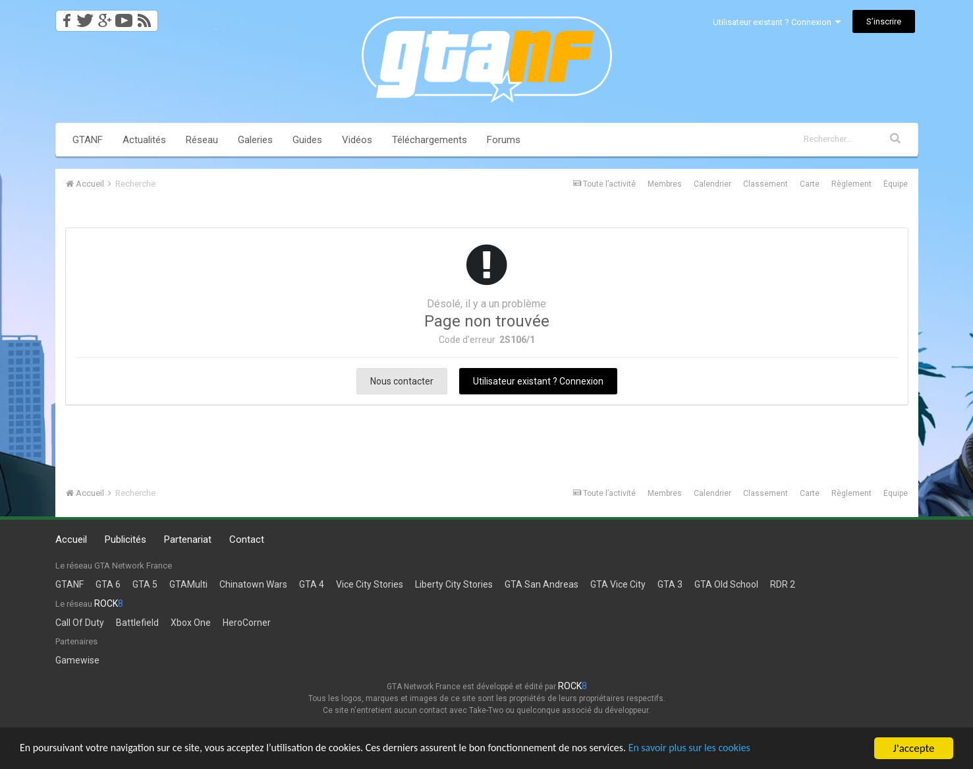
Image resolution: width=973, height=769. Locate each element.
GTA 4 (311, 584)
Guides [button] (307, 140)
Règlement (851, 184)
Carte (810, 184)
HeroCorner (247, 622)
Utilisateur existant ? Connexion (777, 22)
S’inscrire (883, 21)
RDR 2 (782, 584)
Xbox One (191, 622)
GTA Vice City (618, 584)
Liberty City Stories (454, 584)
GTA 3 (669, 584)
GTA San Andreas (541, 584)
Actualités (144, 140)
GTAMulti (188, 584)
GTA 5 (144, 584)
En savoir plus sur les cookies (735, 749)
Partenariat (187, 539)
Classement (765, 184)
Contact (246, 539)
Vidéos (357, 140)
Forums (503, 140)
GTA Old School (726, 584)
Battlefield (137, 622)
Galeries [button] (255, 140)
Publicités (125, 539)
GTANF (87, 140)
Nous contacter (401, 381)
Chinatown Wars (253, 584)
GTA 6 (108, 584)
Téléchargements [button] (429, 140)
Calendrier (712, 184)
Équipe (895, 184)
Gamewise (77, 660)
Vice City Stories (369, 584)
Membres (665, 184)
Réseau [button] (202, 140)
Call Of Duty (79, 622)
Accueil (71, 539)
